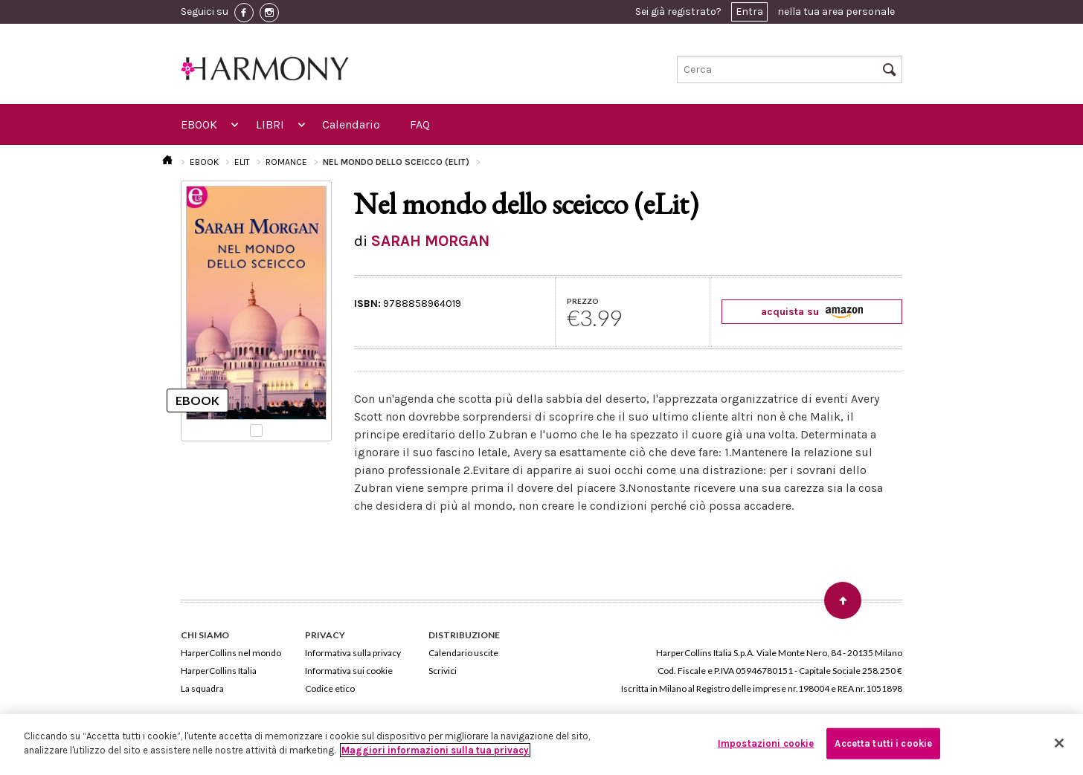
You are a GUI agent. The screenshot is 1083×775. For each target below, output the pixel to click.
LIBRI (270, 124)
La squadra (202, 688)
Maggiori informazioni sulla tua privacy (435, 750)
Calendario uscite (463, 652)
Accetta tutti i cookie (883, 743)
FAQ (420, 124)
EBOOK (199, 124)
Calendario (351, 124)
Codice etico (330, 688)
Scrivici (442, 670)
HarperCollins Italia (219, 670)
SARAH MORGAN (430, 241)
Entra (749, 11)
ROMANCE (286, 162)
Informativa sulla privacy (353, 652)
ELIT (242, 162)
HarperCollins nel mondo (231, 652)
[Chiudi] (1059, 743)
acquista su (812, 311)
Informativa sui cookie (349, 670)
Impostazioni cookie (766, 743)
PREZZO (583, 300)
